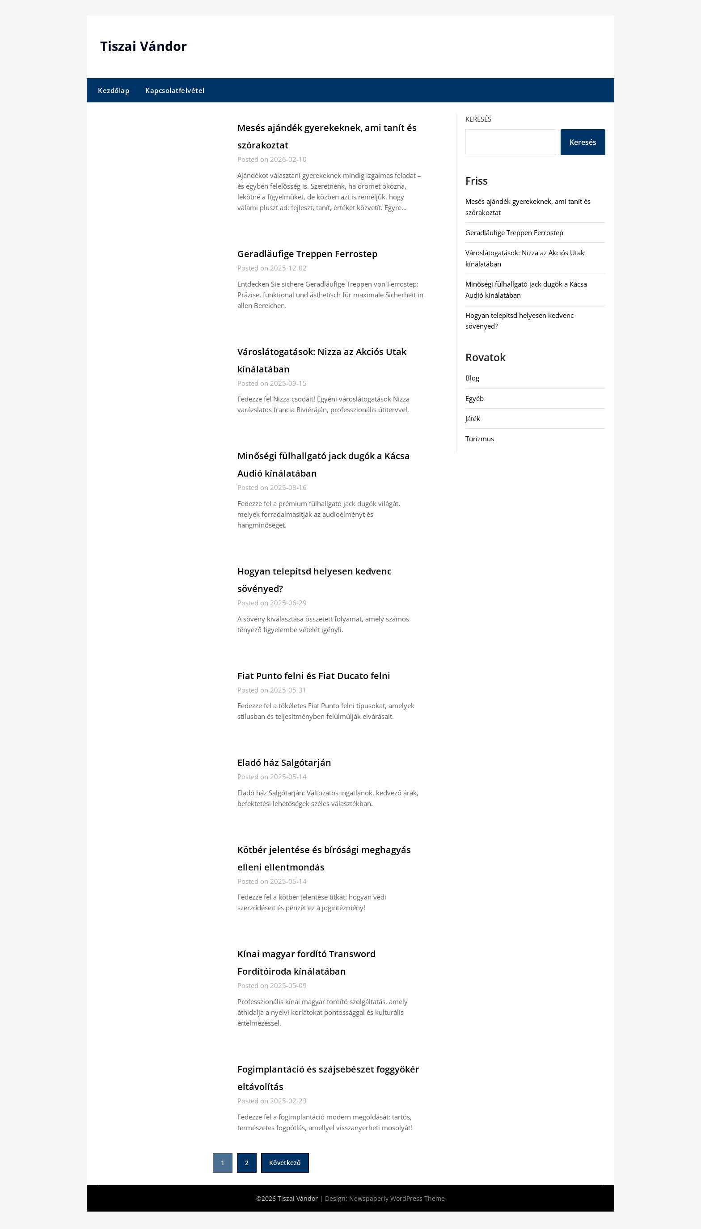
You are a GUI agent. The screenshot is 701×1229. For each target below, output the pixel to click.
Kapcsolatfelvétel (175, 90)
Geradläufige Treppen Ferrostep (327, 253)
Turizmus (479, 438)
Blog (472, 377)
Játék (472, 418)
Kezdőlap (113, 90)
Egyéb (474, 398)
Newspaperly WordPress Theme (397, 1216)
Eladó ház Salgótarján (297, 779)
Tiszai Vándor (145, 46)
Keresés (478, 118)
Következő (285, 1180)
